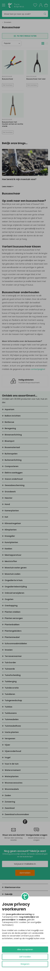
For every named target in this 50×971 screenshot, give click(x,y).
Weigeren (25, 964)
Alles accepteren (25, 949)
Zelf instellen (25, 956)
